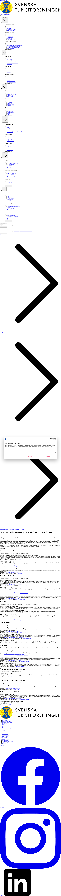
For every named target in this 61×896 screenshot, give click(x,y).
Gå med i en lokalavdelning (7, 728)
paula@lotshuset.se (20, 559)
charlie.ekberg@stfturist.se (25, 661)
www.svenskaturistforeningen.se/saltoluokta (12, 592)
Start (1, 234)
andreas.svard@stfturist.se (25, 585)
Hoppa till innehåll (3, 0)
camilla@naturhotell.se (21, 620)
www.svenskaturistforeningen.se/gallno (11, 572)
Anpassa (30, 456)
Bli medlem (4, 720)
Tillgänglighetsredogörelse (7, 741)
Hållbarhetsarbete (5, 735)
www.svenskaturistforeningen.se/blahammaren (13, 584)
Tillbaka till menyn (3, 223)
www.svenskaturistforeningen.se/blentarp (12, 688)
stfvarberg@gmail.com (20, 666)
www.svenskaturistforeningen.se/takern (11, 564)
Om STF (1, 332)
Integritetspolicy (5, 739)
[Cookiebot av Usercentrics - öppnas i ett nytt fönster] (51, 439)
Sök (0, 225)
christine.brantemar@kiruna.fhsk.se (25, 677)
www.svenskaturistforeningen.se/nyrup (11, 618)
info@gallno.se (19, 573)
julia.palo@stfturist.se (24, 593)
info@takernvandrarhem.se (20, 566)
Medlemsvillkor (5, 740)
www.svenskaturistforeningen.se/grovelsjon (12, 660)
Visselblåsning (5, 742)
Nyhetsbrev (4, 737)
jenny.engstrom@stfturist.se (8, 704)
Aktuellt (1, 430)
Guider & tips (5, 730)
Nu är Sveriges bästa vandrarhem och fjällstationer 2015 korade (12, 529)
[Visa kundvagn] (2, 224)
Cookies (3, 743)
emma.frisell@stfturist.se (20, 599)
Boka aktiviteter (5, 727)
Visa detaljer (51, 452)
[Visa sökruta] (1, 224)
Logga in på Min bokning (7, 722)
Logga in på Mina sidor (6, 721)
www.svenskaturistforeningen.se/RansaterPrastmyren (14, 637)
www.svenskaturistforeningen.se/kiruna (11, 676)
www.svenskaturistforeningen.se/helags (11, 598)
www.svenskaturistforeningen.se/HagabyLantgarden (14, 654)
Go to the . (23, 231)
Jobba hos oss (5, 734)
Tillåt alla (48, 456)
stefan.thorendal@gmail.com (22, 655)
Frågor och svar (5, 724)
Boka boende (4, 726)
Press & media (5, 736)
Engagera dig (4, 729)
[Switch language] (0, 224)
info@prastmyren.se (27, 638)
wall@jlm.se (16, 689)
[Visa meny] (0, 15)
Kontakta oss (4, 723)
